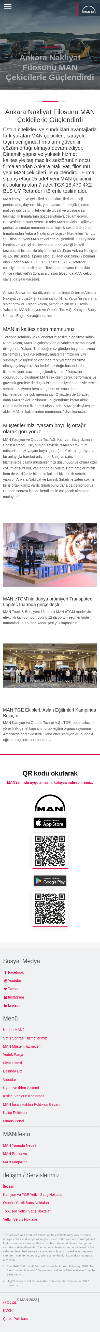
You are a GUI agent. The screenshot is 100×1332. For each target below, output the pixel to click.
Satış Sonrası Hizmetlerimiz (25, 1038)
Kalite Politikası (15, 1113)
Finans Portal (13, 1121)
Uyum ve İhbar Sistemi (21, 1088)
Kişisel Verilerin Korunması (24, 1096)
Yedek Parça (13, 1054)
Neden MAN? (13, 1030)
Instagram (16, 997)
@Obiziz (10, 1302)
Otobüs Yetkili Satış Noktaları (26, 1203)
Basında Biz (12, 1071)
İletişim (8, 1186)
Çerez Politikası (15, 1319)
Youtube (14, 981)
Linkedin (14, 1005)
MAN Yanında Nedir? (19, 1145)
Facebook (16, 972)
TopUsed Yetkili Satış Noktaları (27, 1211)
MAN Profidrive (15, 1154)
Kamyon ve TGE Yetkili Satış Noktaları (33, 1195)
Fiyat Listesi (12, 1063)
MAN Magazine (15, 1162)
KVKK (7, 1310)
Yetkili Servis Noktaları (20, 1219)
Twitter (13, 989)
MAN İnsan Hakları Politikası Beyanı (31, 1104)
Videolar (9, 1080)
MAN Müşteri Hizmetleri (21, 1046)
